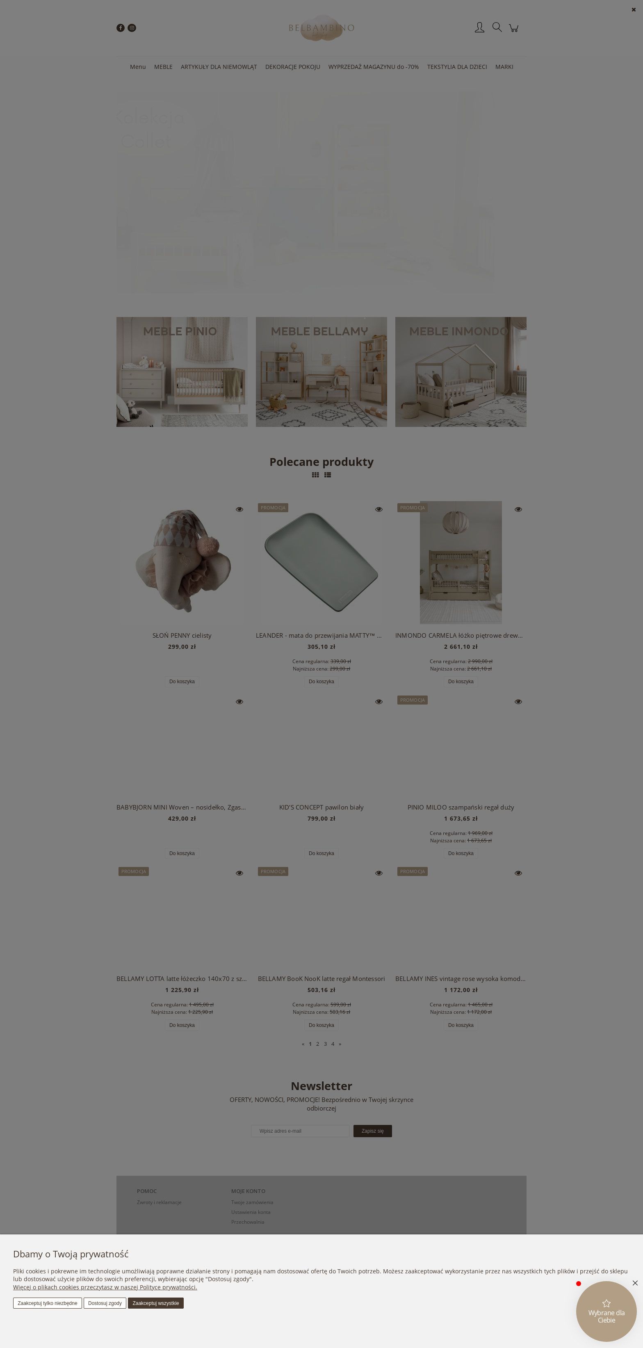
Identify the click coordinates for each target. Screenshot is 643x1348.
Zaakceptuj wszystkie (155, 1303)
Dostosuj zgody (105, 1303)
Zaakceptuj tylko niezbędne (47, 1303)
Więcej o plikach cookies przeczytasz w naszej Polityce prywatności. (105, 1287)
